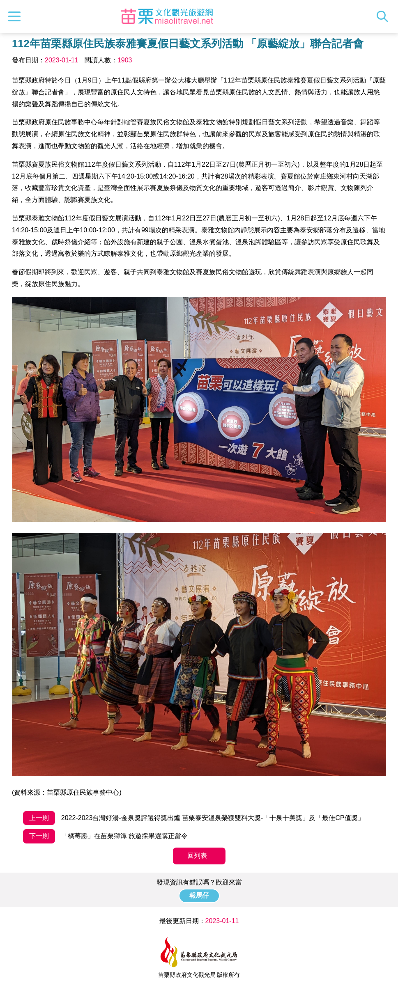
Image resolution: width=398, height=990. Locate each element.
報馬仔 (199, 895)
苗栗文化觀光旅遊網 (167, 16)
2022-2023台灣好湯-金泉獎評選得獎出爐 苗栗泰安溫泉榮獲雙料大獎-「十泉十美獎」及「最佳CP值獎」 (193, 818)
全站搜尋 (384, 16)
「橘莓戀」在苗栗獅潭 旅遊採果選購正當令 (105, 836)
